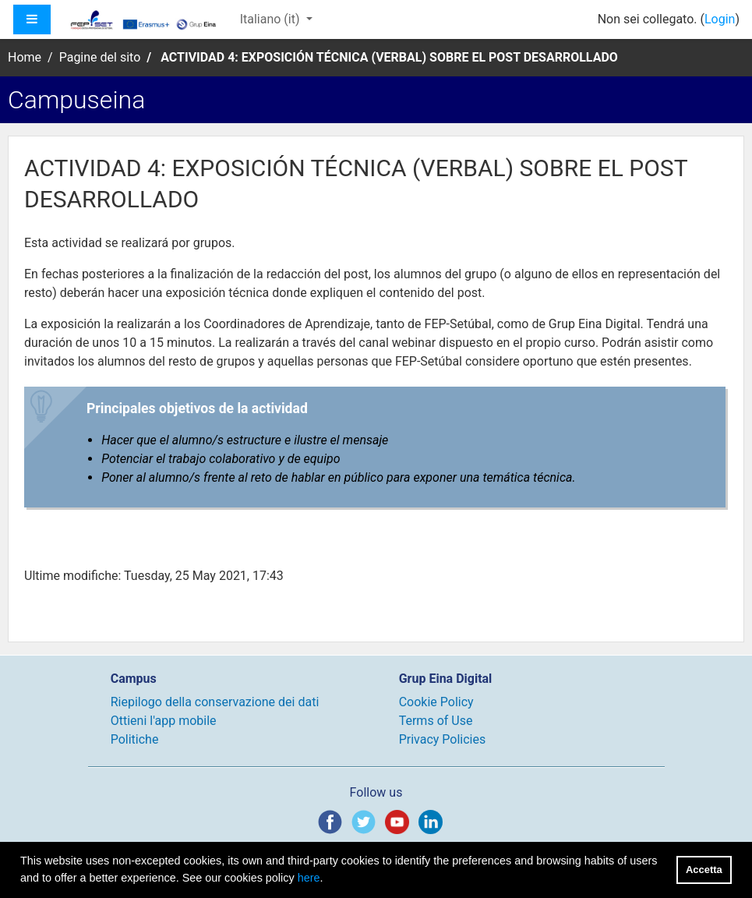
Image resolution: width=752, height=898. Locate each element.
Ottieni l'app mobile (164, 720)
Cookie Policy (436, 702)
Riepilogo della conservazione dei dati (215, 702)
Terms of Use (436, 720)
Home (24, 57)
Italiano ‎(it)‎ (271, 19)
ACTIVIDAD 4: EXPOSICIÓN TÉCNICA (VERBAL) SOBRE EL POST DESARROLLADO (389, 57)
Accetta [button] (704, 869)
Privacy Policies (442, 739)
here (309, 877)
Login (719, 19)
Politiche (135, 739)
